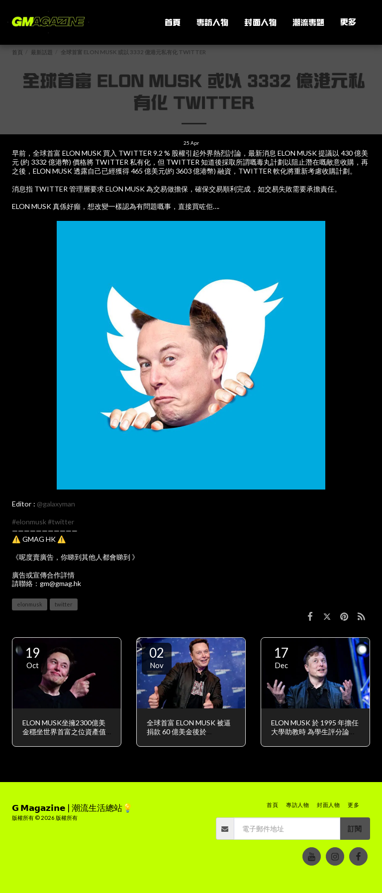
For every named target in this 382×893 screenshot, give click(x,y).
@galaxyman (56, 503)
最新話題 (42, 52)
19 (32, 657)
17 (281, 657)
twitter (64, 604)
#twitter (61, 521)
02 (157, 657)
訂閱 (355, 828)
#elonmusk (29, 521)
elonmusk (29, 604)
